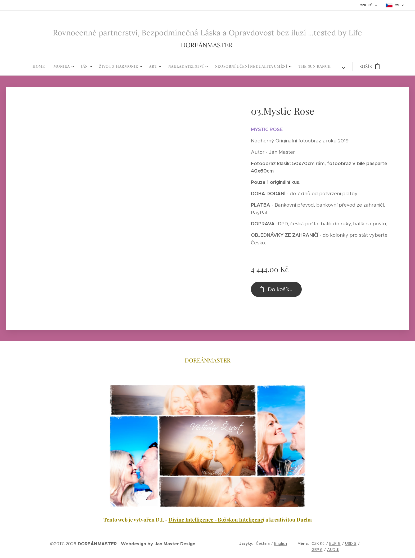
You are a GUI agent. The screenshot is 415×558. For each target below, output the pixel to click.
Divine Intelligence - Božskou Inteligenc (216, 519)
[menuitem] (141, 66)
